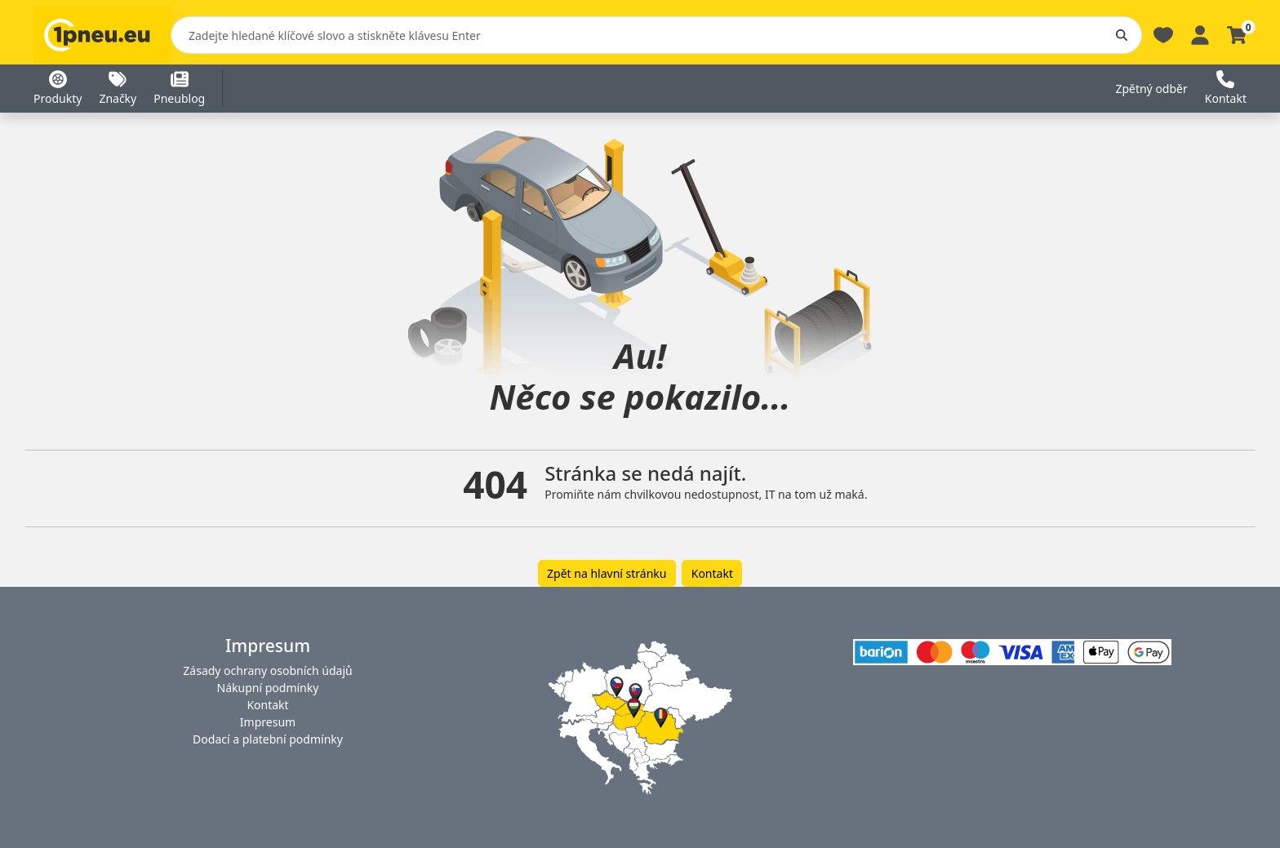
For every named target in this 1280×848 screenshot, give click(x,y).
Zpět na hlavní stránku (606, 573)
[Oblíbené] (1163, 34)
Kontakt (712, 573)
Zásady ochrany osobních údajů (267, 670)
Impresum (268, 722)
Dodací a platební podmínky (268, 739)
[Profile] (1200, 34)
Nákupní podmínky (268, 687)
